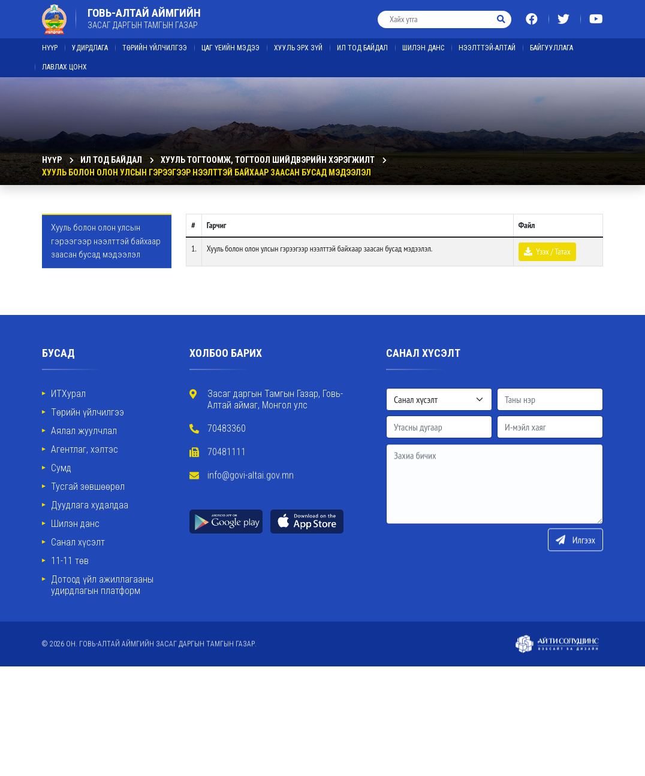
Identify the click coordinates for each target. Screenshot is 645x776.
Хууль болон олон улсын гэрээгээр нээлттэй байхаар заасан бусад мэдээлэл (206, 172)
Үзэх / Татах (547, 251)
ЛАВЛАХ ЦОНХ (64, 61)
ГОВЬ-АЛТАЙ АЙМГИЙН (144, 12)
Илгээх (575, 568)
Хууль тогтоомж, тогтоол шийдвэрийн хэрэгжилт (268, 160)
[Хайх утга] (435, 13)
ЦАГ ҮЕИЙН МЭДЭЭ (230, 42)
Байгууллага (551, 42)
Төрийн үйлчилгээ (154, 42)
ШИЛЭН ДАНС (423, 42)
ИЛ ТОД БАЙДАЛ (362, 42)
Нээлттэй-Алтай (487, 42)
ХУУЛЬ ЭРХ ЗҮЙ (298, 42)
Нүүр (50, 42)
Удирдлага (90, 42)
